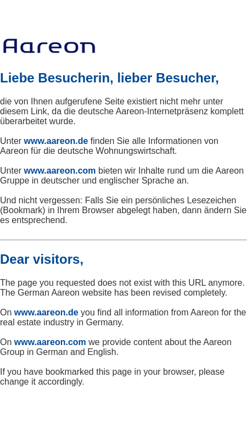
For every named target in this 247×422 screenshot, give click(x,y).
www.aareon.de (56, 141)
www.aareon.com (60, 170)
